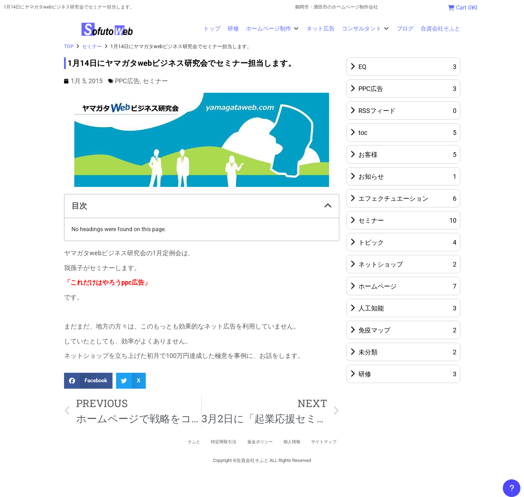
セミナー (92, 46)
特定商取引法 (216, 442)
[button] (272, 29)
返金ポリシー (260, 442)
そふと (179, 442)
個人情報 (299, 442)
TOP (69, 46)
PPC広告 (127, 81)
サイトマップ (337, 442)
